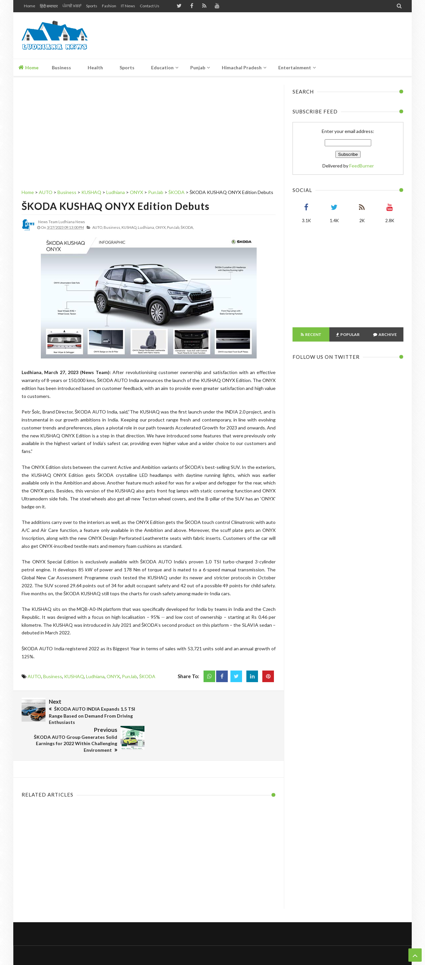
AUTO (34, 676)
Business (52, 676)
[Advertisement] (282, 35)
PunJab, (173, 227)
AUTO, (97, 227)
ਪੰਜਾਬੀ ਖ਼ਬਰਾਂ (71, 5)
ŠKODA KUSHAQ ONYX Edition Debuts (116, 206)
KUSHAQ (74, 676)
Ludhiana (95, 676)
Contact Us (149, 5)
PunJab (129, 676)
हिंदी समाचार (49, 6)
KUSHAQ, (129, 227)
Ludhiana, (146, 227)
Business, (112, 227)
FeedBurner (361, 165)
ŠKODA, (187, 227)
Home (29, 5)
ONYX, (160, 227)
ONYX (113, 676)
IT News (128, 5)
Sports (91, 5)
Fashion (109, 5)
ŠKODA (147, 676)
